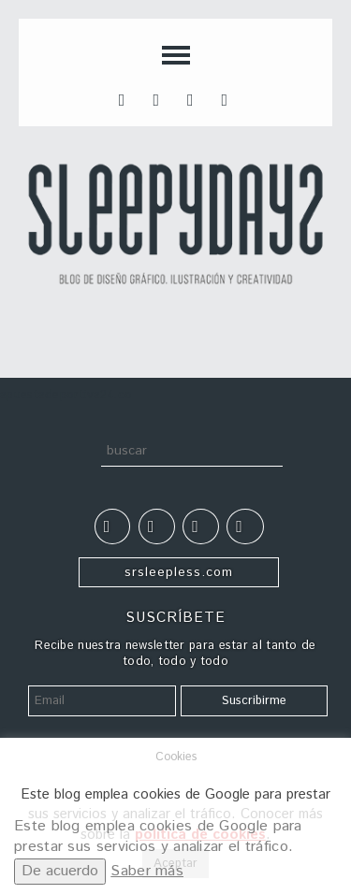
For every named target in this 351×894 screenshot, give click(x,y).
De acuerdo (60, 871)
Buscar (82, 454)
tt (159, 98)
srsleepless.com (178, 572)
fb (125, 98)
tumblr (228, 98)
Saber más (146, 871)
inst (193, 98)
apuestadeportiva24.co (66, 395)
